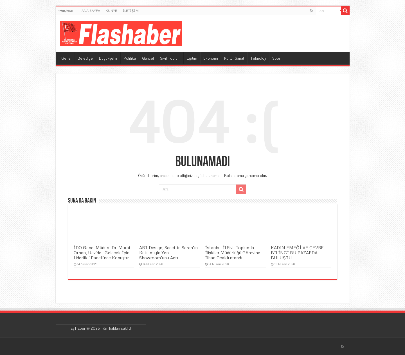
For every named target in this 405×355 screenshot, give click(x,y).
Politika (130, 58)
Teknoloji (258, 58)
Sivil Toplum (170, 58)
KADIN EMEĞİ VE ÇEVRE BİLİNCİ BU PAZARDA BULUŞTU (297, 252)
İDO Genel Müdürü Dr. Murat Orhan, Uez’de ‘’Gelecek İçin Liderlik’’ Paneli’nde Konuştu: (102, 252)
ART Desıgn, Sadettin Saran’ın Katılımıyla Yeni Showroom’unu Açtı (168, 252)
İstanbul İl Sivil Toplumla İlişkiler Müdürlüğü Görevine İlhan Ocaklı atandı (232, 252)
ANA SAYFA (91, 10)
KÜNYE (111, 10)
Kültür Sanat (234, 58)
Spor (276, 58)
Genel (66, 58)
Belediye (85, 58)
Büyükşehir (108, 58)
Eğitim (192, 58)
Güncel (148, 58)
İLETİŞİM (131, 10)
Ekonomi (210, 58)
